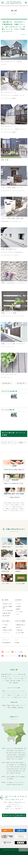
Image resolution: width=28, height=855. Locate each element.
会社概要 (18, 606)
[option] (14, 399)
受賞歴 (4, 627)
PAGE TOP (24, 849)
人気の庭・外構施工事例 (8, 607)
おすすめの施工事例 (8, 610)
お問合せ (22, 815)
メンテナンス (6, 632)
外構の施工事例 (6, 613)
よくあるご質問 (20, 632)
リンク (16, 639)
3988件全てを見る (7, 604)
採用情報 (17, 642)
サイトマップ (5, 639)
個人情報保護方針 (6, 642)
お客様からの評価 (7, 630)
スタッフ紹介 (19, 611)
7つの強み (5, 625)
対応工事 (18, 627)
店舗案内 (18, 609)
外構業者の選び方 (20, 625)
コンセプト (19, 604)
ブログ (17, 614)
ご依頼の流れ (19, 630)
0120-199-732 (10, 815)
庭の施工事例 (6, 615)
